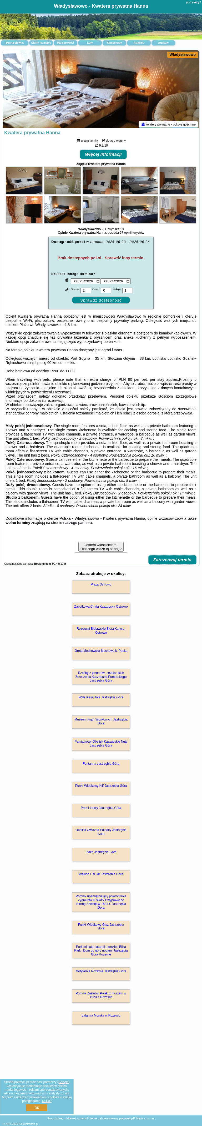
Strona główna (15, 42)
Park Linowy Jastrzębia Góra (101, 809)
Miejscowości (65, 42)
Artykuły (163, 42)
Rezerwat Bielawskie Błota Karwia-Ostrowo (101, 631)
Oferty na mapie (41, 42)
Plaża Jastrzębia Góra (101, 853)
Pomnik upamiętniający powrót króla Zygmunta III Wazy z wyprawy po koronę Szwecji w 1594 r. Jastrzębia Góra (101, 902)
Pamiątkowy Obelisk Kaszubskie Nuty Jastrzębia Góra (101, 744)
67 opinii (126, 234)
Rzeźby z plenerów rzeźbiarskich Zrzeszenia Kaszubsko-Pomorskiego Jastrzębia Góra (101, 677)
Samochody (114, 42)
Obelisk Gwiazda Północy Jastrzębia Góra (101, 833)
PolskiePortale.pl (28, 1124)
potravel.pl (193, 2)
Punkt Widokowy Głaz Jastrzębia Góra (101, 927)
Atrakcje (139, 42)
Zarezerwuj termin (172, 560)
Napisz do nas (145, 1118)
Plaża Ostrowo (101, 585)
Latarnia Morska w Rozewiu (101, 1016)
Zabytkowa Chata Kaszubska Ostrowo (101, 607)
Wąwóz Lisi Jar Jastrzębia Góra (101, 875)
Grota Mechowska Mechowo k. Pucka (101, 652)
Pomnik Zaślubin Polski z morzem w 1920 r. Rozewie (101, 996)
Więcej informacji (103, 155)
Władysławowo (182, 54)
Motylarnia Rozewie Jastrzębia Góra (101, 972)
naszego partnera (77, 524)
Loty (90, 42)
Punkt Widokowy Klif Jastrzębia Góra (101, 787)
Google (63, 1082)
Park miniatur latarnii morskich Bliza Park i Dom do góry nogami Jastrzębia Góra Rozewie (101, 951)
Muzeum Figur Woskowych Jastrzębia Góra (101, 722)
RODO (47, 1101)
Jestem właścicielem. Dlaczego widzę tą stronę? (101, 548)
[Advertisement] (101, 1076)
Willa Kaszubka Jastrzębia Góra (101, 698)
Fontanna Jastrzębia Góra (101, 765)
